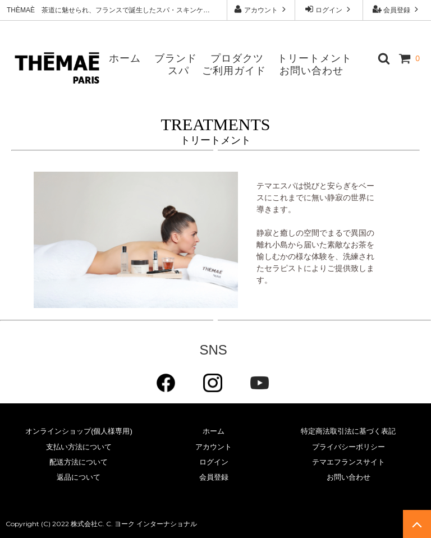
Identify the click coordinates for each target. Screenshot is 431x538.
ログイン (329, 9)
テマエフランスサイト (348, 462)
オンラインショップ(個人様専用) (78, 431)
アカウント (261, 9)
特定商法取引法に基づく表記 (348, 431)
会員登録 (397, 9)
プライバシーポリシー (348, 447)
